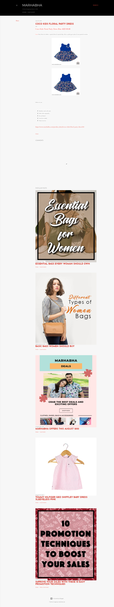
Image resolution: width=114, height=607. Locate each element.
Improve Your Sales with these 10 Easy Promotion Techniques (60, 583)
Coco (36, 34)
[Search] (95, 5)
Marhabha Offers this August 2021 (57, 429)
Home (24, 12)
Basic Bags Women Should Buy (54, 346)
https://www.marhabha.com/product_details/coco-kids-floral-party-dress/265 (59, 127)
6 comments (43, 267)
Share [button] (17, 20)
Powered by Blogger (57, 598)
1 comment (43, 432)
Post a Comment (44, 587)
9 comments (43, 502)
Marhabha (32, 5)
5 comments (43, 349)
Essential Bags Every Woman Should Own (62, 264)
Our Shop (31, 12)
